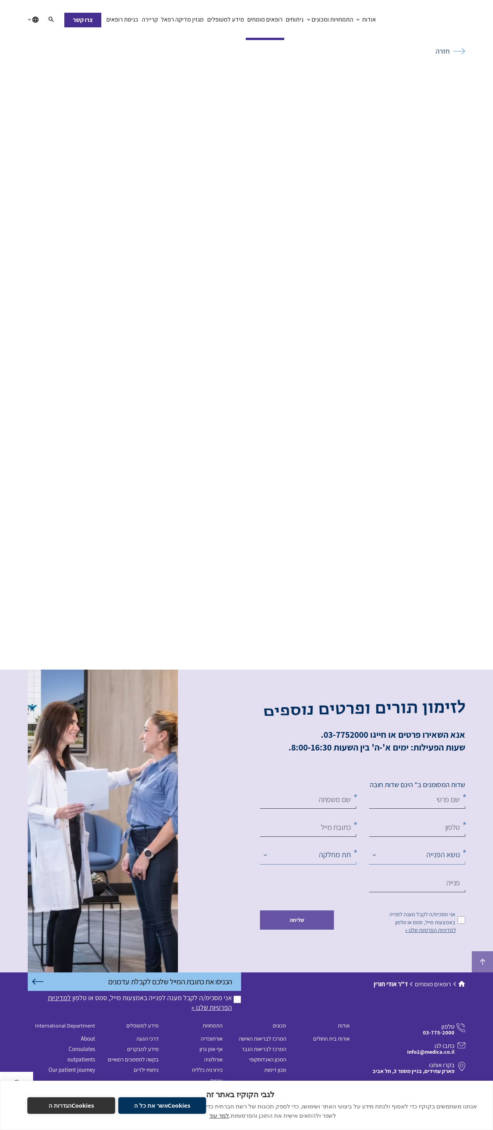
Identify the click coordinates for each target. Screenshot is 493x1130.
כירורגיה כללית (207, 1069)
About (88, 1038)
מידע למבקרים (143, 1049)
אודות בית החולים (331, 1038)
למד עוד (219, 1115)
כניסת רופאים (122, 21)
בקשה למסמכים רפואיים (133, 1059)
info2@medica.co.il (430, 1051)
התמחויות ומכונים (330, 21)
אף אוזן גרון (211, 1049)
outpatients (81, 1059)
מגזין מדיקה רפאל (182, 21)
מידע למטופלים (225, 21)
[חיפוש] (51, 20)
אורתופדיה (212, 1038)
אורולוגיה (213, 1059)
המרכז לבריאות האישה (262, 1038)
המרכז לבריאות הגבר (263, 1049)
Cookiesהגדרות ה (71, 1105)
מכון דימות (275, 1069)
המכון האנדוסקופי (267, 1059)
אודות (366, 21)
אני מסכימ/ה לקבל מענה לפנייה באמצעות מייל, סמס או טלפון (422, 918)
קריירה (149, 21)
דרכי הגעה (147, 1038)
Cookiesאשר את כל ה (162, 1105)
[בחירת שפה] (33, 20)
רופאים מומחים (265, 21)
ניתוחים (294, 21)
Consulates (82, 1049)
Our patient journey (72, 1069)
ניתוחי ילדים (146, 1069)
